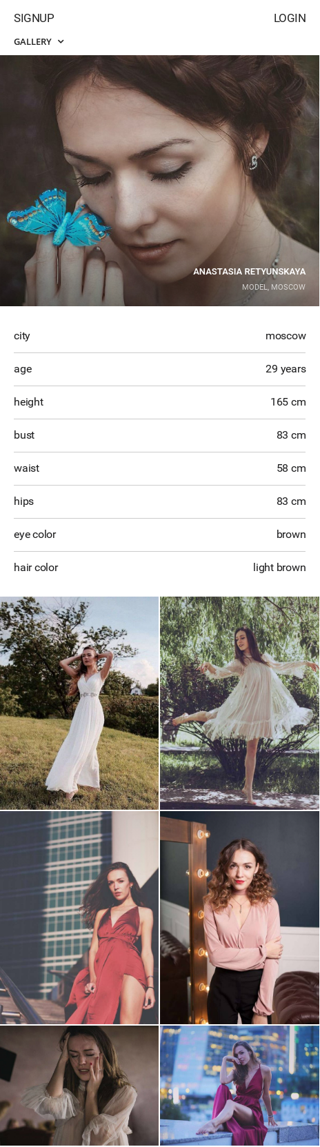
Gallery (38, 41)
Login (290, 18)
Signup (34, 18)
